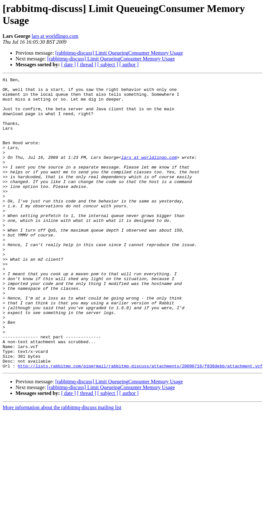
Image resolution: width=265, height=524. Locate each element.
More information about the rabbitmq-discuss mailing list (62, 465)
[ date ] (68, 64)
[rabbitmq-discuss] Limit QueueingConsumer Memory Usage (119, 53)
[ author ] (129, 64)
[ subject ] (107, 64)
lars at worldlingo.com (55, 36)
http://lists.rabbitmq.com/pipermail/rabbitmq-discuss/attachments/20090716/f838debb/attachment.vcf (140, 424)
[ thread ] (86, 64)
